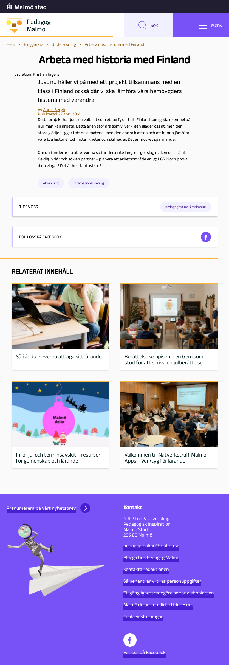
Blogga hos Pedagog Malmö (151, 557)
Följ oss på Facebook (144, 644)
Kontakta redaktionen (146, 569)
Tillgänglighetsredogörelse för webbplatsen (168, 593)
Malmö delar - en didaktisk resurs (158, 604)
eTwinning (51, 183)
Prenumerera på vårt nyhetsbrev (48, 508)
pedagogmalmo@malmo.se (185, 207)
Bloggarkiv (33, 44)
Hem (11, 44)
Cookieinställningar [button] (143, 616)
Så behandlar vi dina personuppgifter (162, 581)
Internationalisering (89, 183)
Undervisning (64, 44)
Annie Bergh (54, 109)
